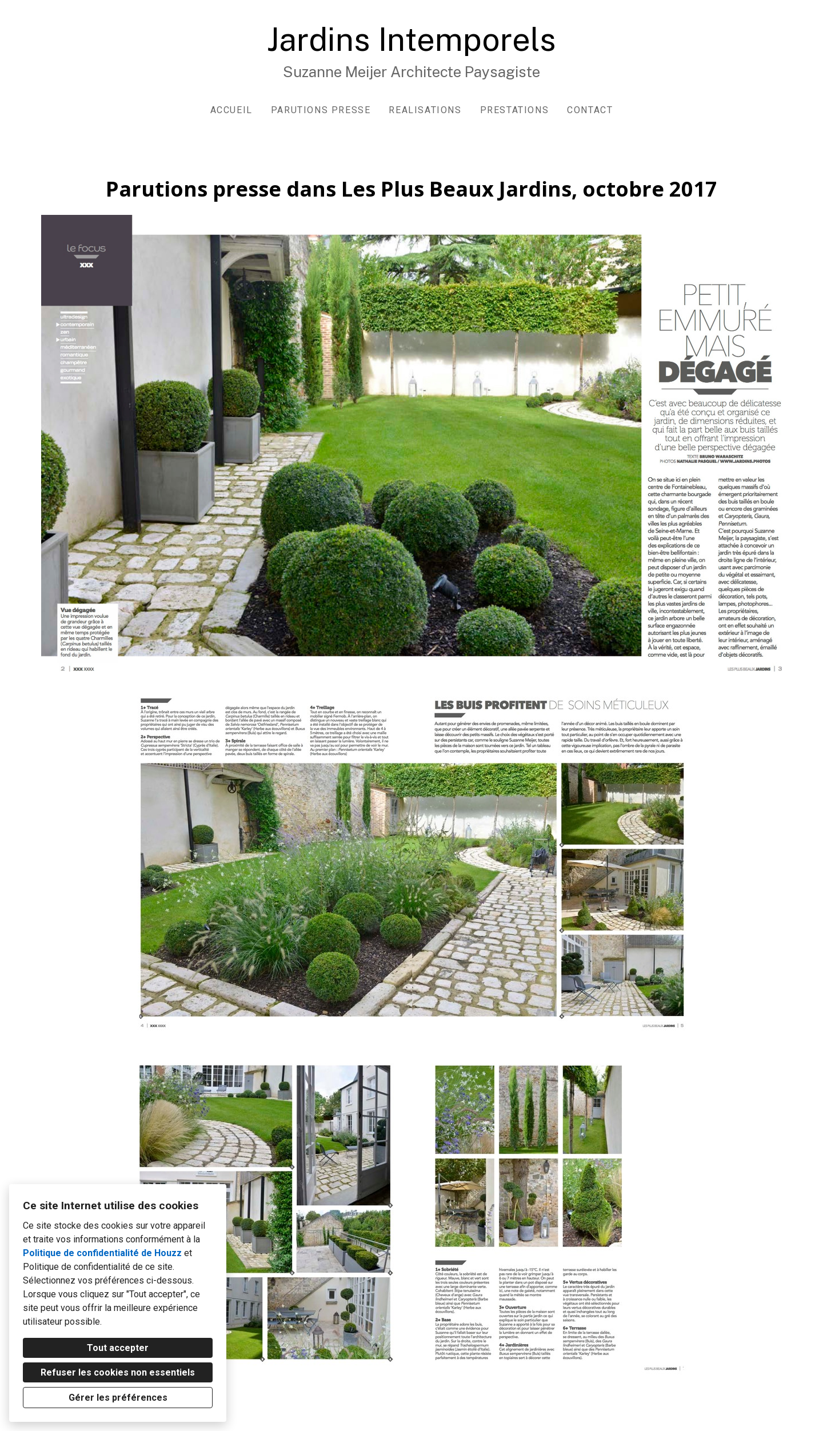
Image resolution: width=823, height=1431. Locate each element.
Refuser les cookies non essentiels (118, 1372)
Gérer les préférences (118, 1397)
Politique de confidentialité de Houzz (102, 1253)
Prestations (514, 110)
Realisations (425, 110)
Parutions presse (321, 110)
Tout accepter (118, 1347)
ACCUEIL (231, 110)
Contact (590, 110)
